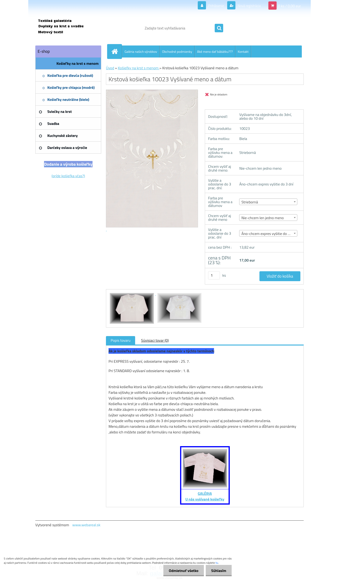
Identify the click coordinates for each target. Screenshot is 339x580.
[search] (219, 28)
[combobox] (268, 201)
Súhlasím (218, 570)
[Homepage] (116, 51)
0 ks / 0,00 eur (289, 5)
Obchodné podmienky (177, 51)
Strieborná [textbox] (249, 202)
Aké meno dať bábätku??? (215, 51)
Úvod (110, 68)
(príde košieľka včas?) (68, 176)
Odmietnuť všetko (182, 570)
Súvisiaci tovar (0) (155, 340)
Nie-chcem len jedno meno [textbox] (262, 218)
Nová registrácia (248, 5)
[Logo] (67, 28)
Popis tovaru (120, 340)
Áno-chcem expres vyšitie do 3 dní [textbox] (268, 233)
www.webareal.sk (86, 525)
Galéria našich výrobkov (141, 51)
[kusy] (214, 275)
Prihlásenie (213, 5)
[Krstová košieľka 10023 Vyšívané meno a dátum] (132, 293)
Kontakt (243, 51)
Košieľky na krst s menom (138, 68)
